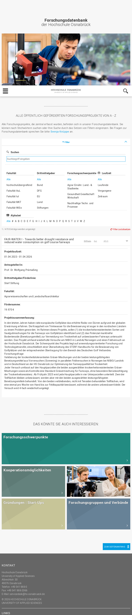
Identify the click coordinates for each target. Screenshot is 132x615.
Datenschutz (45, 609)
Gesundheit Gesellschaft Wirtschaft (80, 110)
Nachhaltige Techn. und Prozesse (80, 119)
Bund (40, 99)
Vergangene (104, 105)
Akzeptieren (119, 600)
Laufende (103, 99)
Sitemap (8, 545)
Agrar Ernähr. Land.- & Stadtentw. (79, 101)
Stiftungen (42, 122)
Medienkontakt (12, 552)
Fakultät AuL (14, 105)
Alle (8, 94)
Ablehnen (100, 600)
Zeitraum (103, 111)
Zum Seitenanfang (114, 461)
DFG (39, 105)
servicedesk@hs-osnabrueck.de (27, 508)
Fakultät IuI (13, 111)
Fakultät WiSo (14, 122)
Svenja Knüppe (60, 46)
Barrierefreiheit (12, 556)
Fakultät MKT (14, 116)
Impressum (27, 609)
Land (40, 116)
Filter (67, 56)
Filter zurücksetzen (121, 143)
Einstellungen (79, 600)
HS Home (9, 541)
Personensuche (12, 549)
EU (38, 111)
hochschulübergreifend (19, 99)
